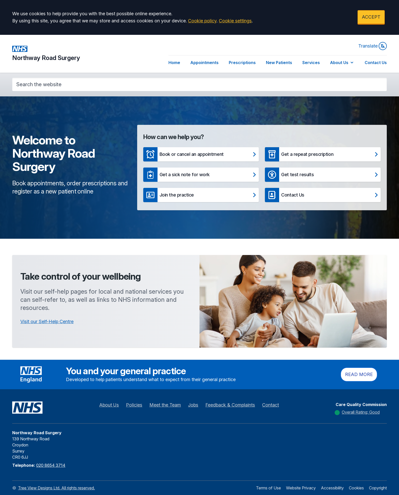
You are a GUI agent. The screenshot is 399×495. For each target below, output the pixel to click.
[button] (201, 154)
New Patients (279, 62)
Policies (134, 405)
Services (311, 62)
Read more (359, 374)
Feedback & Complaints (230, 405)
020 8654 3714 (50, 465)
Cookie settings (235, 20)
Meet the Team (165, 405)
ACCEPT (371, 17)
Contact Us (376, 62)
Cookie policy (202, 20)
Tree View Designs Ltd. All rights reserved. (56, 487)
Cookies (356, 487)
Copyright (378, 487)
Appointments (204, 62)
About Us (342, 62)
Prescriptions (242, 62)
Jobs (193, 405)
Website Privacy (301, 487)
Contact (270, 405)
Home (174, 62)
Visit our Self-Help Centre (47, 321)
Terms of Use (268, 487)
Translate (372, 46)
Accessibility (332, 487)
